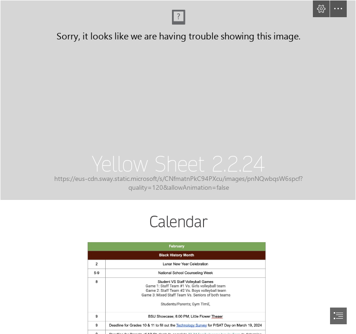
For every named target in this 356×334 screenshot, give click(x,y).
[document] (178, 167)
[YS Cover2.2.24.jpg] (178, 100)
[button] (321, 8)
